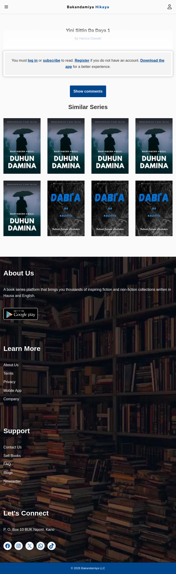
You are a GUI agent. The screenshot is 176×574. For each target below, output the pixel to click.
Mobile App (12, 390)
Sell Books (12, 456)
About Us (11, 365)
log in (33, 60)
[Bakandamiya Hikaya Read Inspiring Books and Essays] (88, 7)
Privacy (9, 382)
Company (11, 399)
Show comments (87, 91)
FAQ (7, 464)
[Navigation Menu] (6, 7)
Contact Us (12, 447)
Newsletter (12, 481)
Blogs (8, 473)
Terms (8, 373)
